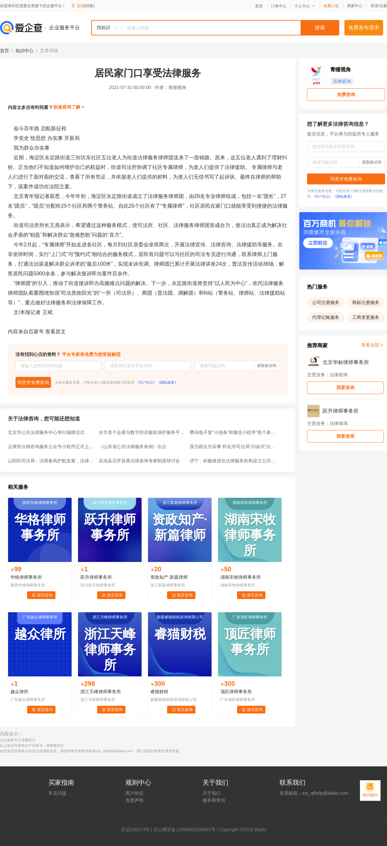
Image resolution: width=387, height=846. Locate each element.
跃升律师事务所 (96, 577)
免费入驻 (331, 6)
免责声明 (134, 800)
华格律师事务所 (26, 577)
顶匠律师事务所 (236, 691)
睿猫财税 (159, 691)
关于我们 (212, 793)
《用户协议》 (146, 382)
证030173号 (137, 829)
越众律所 (19, 691)
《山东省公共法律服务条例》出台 (132, 446)
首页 (259, 6)
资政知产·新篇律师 (169, 577)
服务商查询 (214, 800)
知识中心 (24, 50)
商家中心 (354, 6)
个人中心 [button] (304, 6)
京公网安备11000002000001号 (184, 829)
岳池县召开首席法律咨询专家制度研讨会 (139, 460)
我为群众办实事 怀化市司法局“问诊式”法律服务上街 (233, 446)
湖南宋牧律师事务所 (240, 577)
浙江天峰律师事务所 (100, 691)
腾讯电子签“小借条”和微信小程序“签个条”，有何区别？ (233, 432)
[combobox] (215, 27)
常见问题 (57, 793)
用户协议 (134, 793)
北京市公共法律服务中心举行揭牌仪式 (46, 432)
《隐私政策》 (167, 382)
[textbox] (230, 27)
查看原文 (55, 331)
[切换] (89, 6)
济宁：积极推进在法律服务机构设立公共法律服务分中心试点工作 (233, 460)
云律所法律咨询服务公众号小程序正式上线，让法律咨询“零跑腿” (51, 446)
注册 (383, 6)
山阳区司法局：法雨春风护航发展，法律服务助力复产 (51, 460)
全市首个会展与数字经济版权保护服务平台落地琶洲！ (142, 432)
